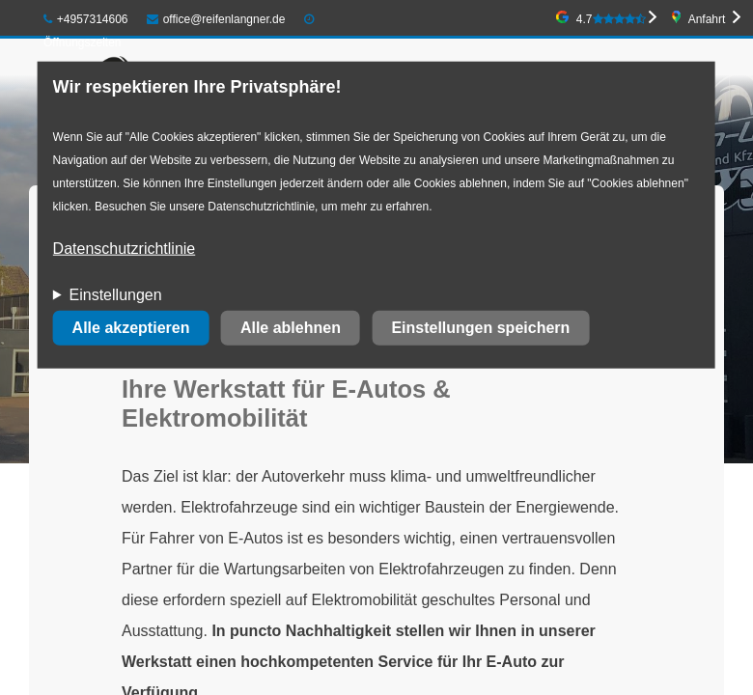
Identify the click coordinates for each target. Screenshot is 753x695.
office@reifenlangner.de (216, 19)
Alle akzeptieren (131, 328)
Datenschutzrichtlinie (124, 248)
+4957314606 (85, 19)
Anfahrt (707, 19)
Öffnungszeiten (82, 42)
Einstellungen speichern (480, 328)
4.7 (611, 19)
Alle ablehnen (290, 328)
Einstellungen (116, 295)
